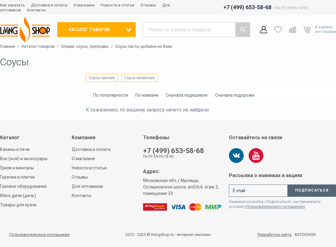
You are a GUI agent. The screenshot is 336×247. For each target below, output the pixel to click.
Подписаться (312, 190)
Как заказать (12, 5)
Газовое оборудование (23, 186)
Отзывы (148, 5)
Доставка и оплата (49, 5)
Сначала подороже (234, 95)
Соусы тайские (102, 78)
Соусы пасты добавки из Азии (143, 46)
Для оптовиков (87, 186)
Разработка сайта (274, 235)
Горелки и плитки (17, 177)
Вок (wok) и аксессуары (23, 158)
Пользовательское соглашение (39, 234)
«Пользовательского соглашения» (275, 206)
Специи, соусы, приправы (85, 46)
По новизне (146, 95)
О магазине (84, 5)
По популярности (110, 95)
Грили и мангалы (17, 167)
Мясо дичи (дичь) (18, 195)
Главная (7, 46)
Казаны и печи (15, 149)
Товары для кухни (18, 204)
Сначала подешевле (187, 95)
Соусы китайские (139, 78)
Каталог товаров (38, 46)
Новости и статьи (117, 5)
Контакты (36, 10)
